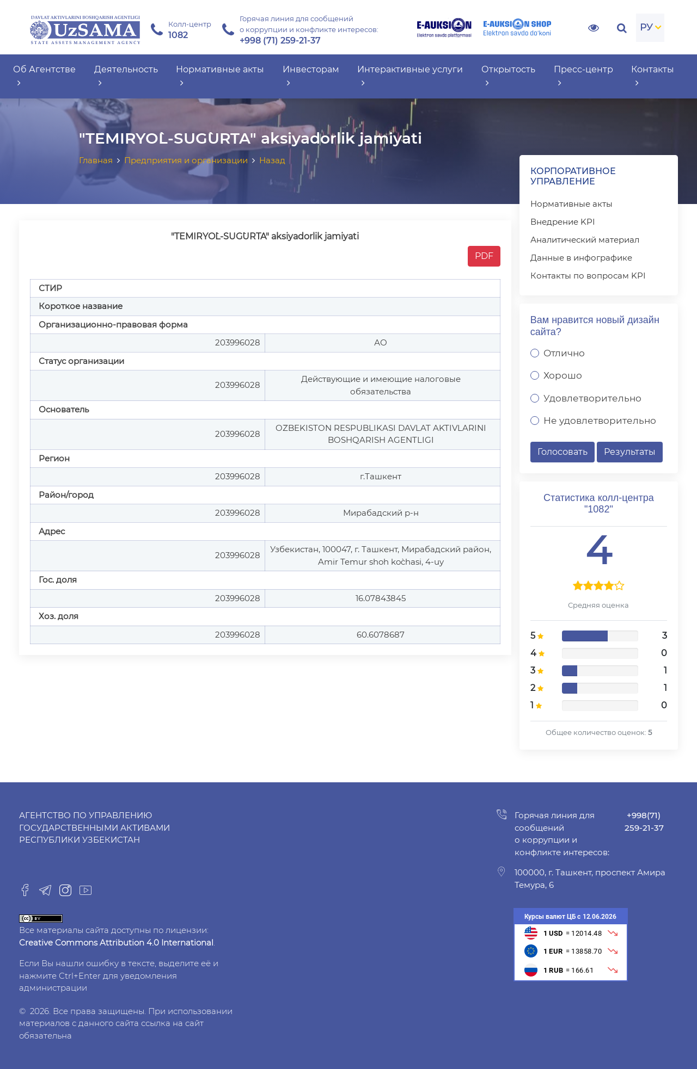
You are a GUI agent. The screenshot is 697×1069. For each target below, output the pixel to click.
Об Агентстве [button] (44, 76)
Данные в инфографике (581, 257)
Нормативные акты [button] (220, 76)
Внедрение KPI (562, 222)
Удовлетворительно (592, 398)
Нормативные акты (571, 204)
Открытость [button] (508, 76)
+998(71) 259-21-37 (644, 821)
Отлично (564, 353)
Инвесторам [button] (311, 76)
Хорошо (562, 375)
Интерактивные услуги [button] (410, 76)
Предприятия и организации (186, 160)
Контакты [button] (652, 76)
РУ (646, 27)
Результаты (630, 452)
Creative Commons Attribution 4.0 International (116, 942)
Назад (272, 160)
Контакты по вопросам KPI (588, 275)
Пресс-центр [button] (583, 76)
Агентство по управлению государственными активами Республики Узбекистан (94, 827)
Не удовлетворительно (599, 420)
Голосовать (562, 452)
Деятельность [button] (126, 76)
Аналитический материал (584, 239)
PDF (484, 256)
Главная (96, 160)
